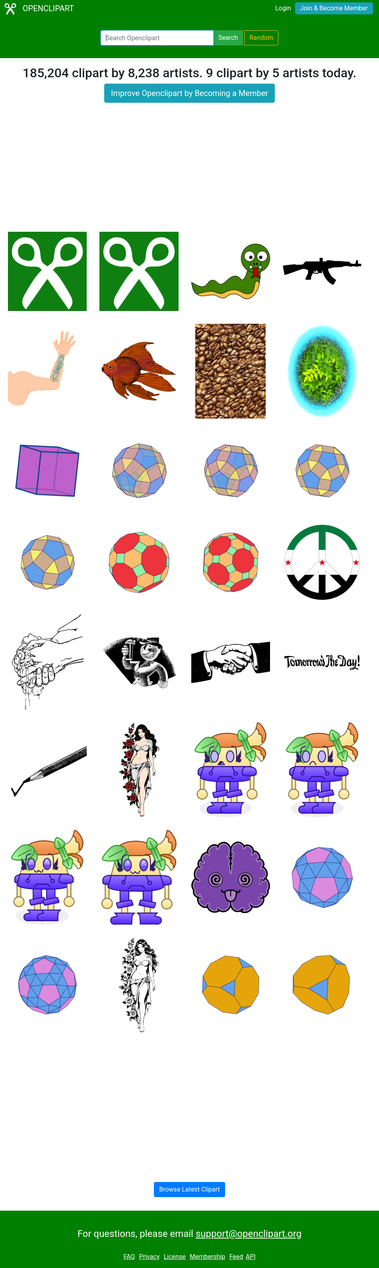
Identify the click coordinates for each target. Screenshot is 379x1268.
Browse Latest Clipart (189, 1189)
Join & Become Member (334, 8)
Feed (236, 1256)
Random (261, 37)
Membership (207, 1256)
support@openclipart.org (248, 1233)
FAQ (129, 1256)
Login (283, 8)
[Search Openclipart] (157, 37)
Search (228, 37)
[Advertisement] (189, 172)
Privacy (149, 1256)
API (251, 1256)
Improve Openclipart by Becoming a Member (189, 93)
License (175, 1256)
